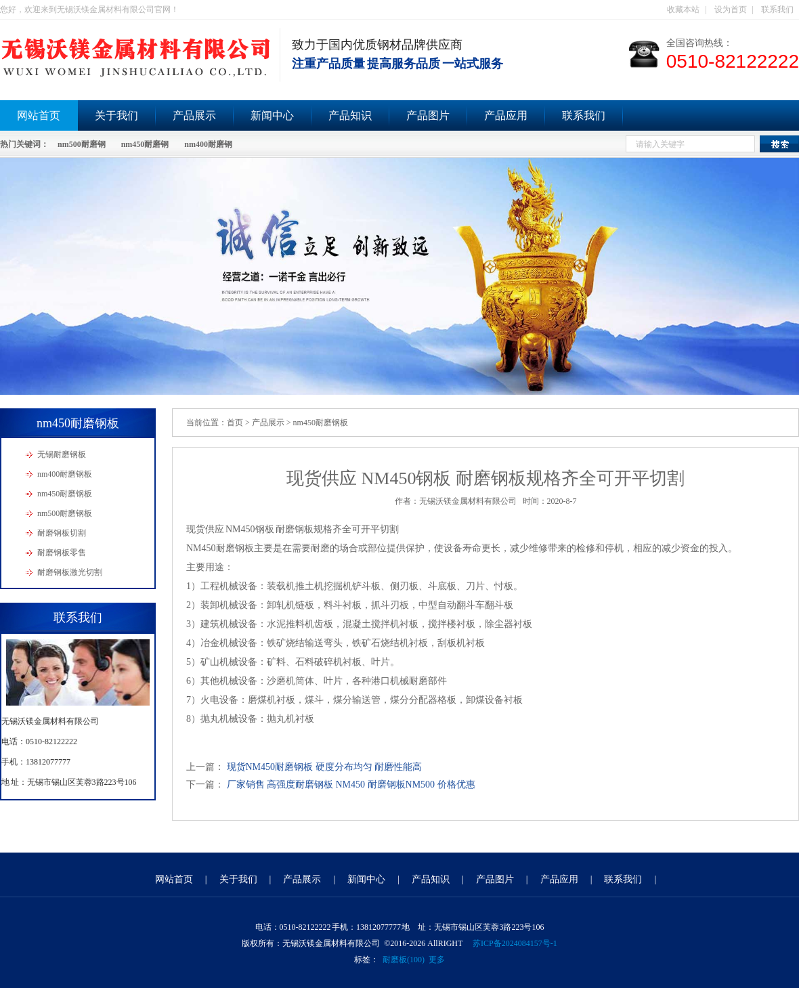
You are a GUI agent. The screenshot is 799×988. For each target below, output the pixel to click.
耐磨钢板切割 (61, 533)
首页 (235, 422)
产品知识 (350, 115)
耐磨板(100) (404, 959)
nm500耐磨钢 (82, 144)
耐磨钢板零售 (61, 552)
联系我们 (777, 9)
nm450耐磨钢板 (64, 493)
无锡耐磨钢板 (61, 454)
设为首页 (730, 9)
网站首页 (174, 879)
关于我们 (116, 115)
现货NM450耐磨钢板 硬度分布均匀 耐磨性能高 (325, 767)
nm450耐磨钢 (145, 144)
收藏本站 (683, 9)
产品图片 (428, 115)
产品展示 (194, 115)
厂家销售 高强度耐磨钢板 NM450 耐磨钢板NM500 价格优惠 (351, 784)
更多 (437, 959)
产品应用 (505, 115)
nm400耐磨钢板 (64, 474)
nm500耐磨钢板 (64, 513)
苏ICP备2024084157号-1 (515, 943)
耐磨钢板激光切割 (69, 572)
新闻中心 (272, 115)
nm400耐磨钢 (208, 144)
